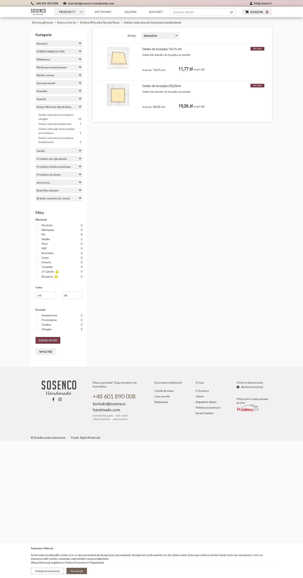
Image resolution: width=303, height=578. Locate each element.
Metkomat (103, 12)
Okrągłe (59, 329)
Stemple (59, 91)
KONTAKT (156, 12)
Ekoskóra (59, 225)
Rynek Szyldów (205, 413)
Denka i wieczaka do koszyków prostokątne (59, 131)
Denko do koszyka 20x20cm (161, 86)
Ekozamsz (59, 276)
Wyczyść (45, 351)
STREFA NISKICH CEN (59, 51)
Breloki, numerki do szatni (59, 198)
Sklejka (59, 239)
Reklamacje (161, 402)
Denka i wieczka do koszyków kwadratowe (59, 140)
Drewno (59, 262)
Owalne (59, 324)
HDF (59, 248)
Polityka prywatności (47, 571)
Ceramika (59, 266)
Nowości (59, 43)
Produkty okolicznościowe (59, 166)
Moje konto (261, 3)
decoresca (59, 182)
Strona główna (42, 22)
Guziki (59, 151)
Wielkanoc (59, 59)
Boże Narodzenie (59, 190)
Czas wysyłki (162, 396)
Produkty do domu (59, 174)
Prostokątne (59, 320)
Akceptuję (77, 571)
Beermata (59, 253)
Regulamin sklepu (206, 402)
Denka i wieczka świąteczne (59, 124)
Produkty (70, 12)
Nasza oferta (67, 22)
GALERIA (130, 12)
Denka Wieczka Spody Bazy (100, 22)
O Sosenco (202, 390)
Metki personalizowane (59, 67)
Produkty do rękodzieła (59, 159)
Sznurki (59, 99)
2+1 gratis (59, 271)
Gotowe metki (59, 83)
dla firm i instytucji (250, 386)
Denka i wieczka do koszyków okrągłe (59, 117)
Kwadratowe (59, 315)
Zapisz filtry (47, 340)
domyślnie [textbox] (150, 35)
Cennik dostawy (164, 390)
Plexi (59, 243)
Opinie (200, 396)
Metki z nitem (59, 75)
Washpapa (59, 229)
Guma (59, 257)
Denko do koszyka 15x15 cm (162, 49)
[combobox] (160, 35)
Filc (59, 234)
